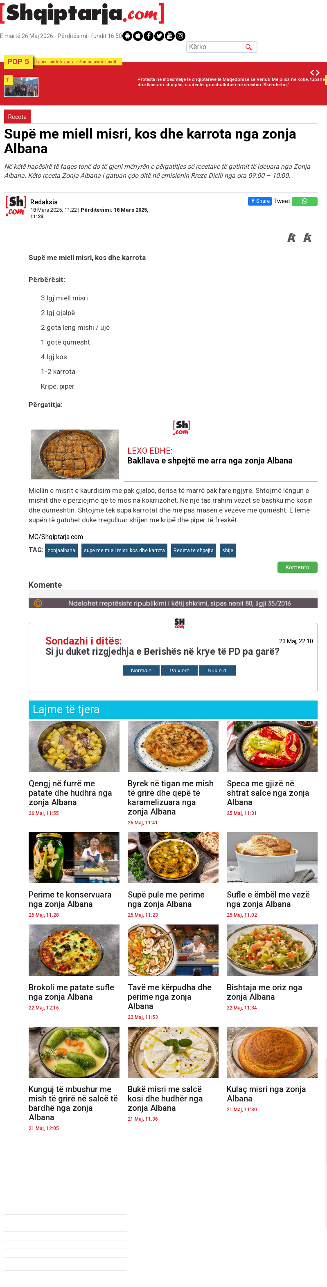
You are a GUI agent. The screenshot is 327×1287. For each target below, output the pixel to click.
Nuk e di (217, 670)
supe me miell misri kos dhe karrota (124, 550)
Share (258, 201)
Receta (17, 117)
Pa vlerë (179, 670)
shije (227, 550)
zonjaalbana (61, 550)
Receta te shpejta (194, 550)
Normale (141, 670)
